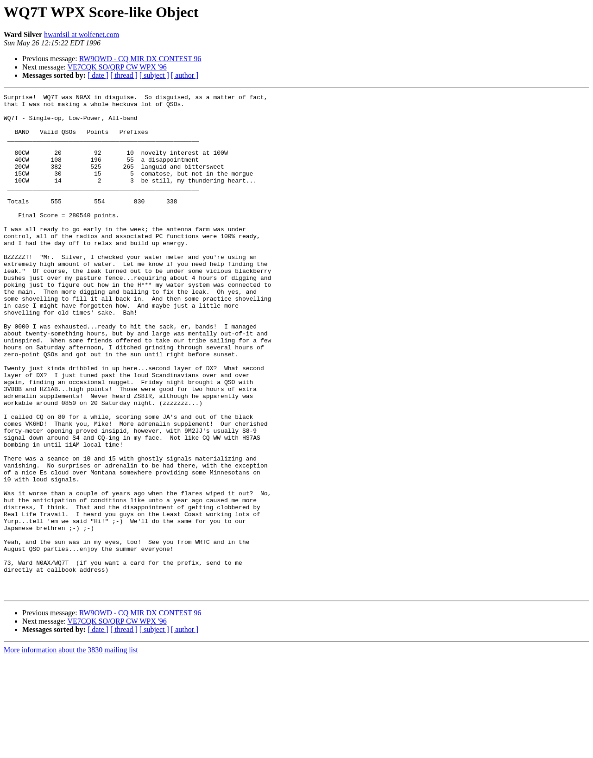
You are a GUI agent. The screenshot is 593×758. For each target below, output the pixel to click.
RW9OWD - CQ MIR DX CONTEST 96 (140, 59)
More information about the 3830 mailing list (71, 750)
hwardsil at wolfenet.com (81, 34)
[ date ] (98, 75)
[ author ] (185, 75)
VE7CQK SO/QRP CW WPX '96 (116, 67)
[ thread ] (124, 75)
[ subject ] (154, 75)
